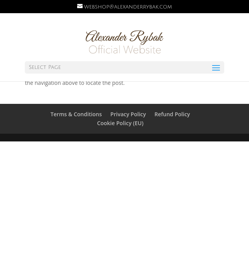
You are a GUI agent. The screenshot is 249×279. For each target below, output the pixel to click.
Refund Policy (172, 114)
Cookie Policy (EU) (120, 123)
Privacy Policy (128, 114)
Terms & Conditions (76, 114)
